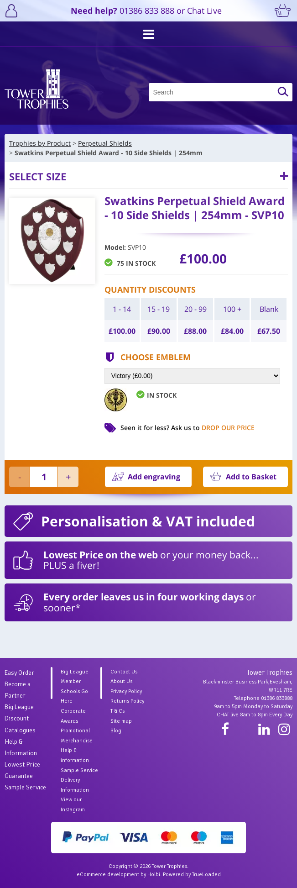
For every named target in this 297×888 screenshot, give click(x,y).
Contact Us (123, 671)
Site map (121, 721)
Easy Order (19, 673)
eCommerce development (108, 874)
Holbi (153, 874)
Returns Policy (127, 701)
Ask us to (213, 427)
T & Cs (117, 711)
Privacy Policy (126, 691)
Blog (115, 730)
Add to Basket (251, 477)
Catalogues (20, 730)
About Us (121, 681)
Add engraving (154, 477)
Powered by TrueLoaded (192, 874)
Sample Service (25, 787)
